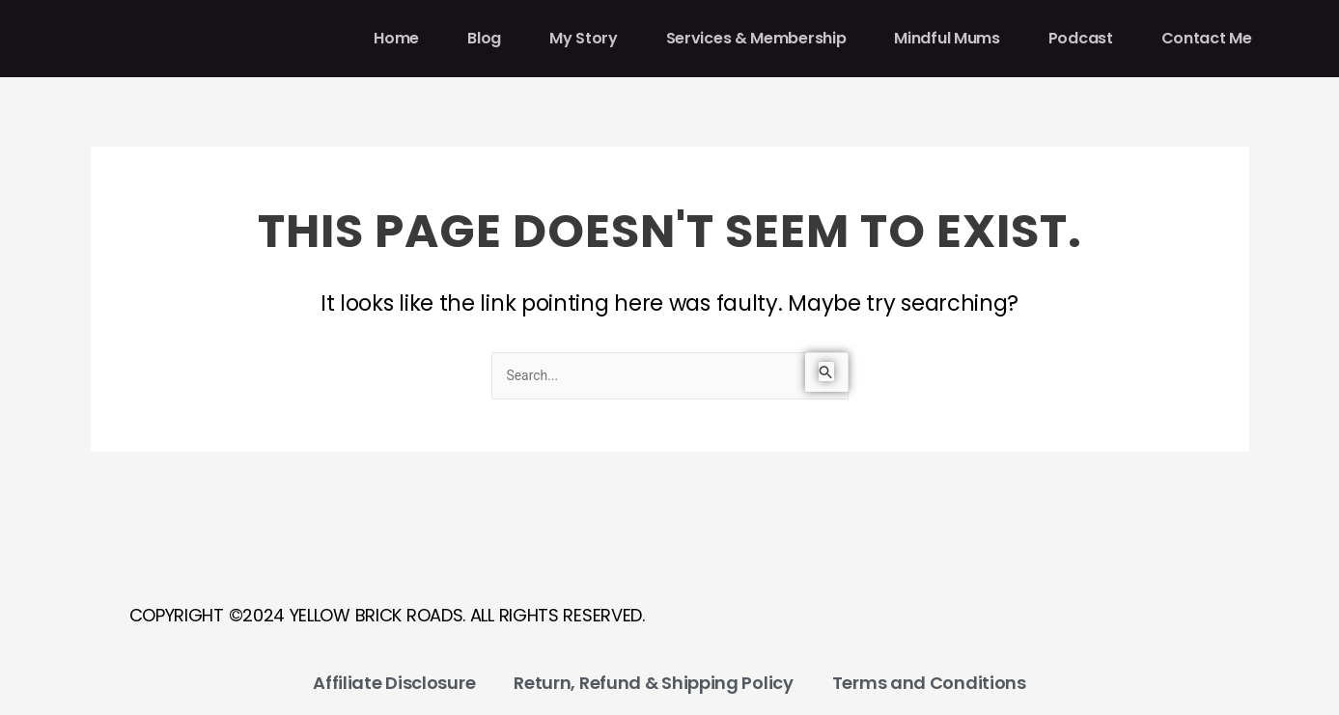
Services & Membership (756, 38)
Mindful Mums (946, 38)
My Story (583, 38)
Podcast (1080, 38)
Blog (484, 38)
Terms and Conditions (929, 683)
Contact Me (1206, 38)
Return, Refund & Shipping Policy (653, 683)
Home (396, 38)
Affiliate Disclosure (394, 683)
